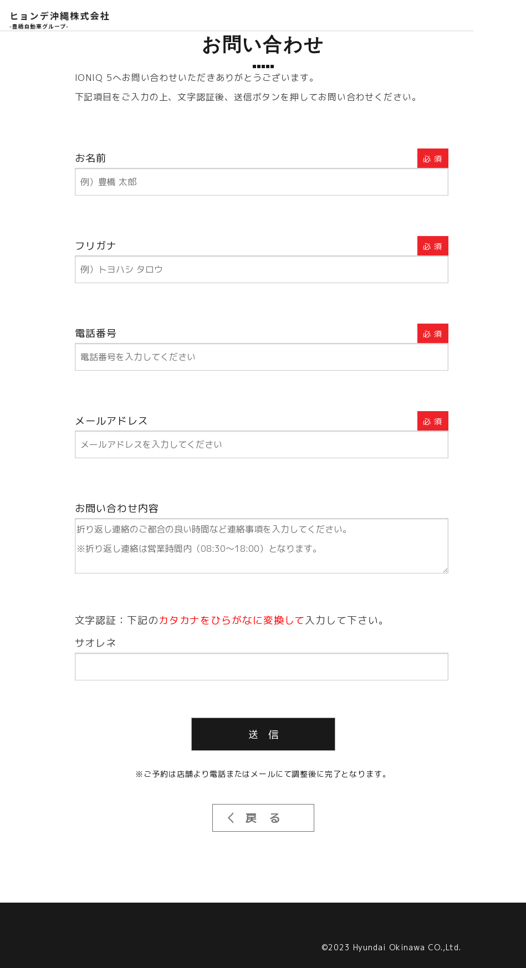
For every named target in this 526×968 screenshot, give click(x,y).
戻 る (263, 818)
